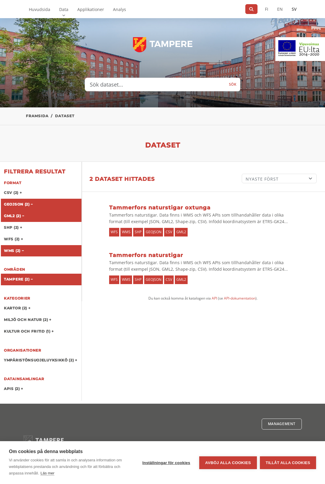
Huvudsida (39, 9)
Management (282, 423)
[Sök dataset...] (155, 84)
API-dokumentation (239, 298)
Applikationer (90, 9)
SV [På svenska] (294, 9)
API (214, 298)
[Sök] (251, 9)
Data (63, 9)
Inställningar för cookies (166, 462)
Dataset (64, 116)
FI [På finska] (266, 9)
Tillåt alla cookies (288, 462)
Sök (233, 84)
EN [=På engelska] (280, 9)
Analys (119, 9)
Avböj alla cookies (228, 462)
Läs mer (47, 473)
